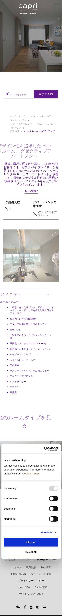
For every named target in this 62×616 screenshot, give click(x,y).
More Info (46, 532)
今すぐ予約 (46, 94)
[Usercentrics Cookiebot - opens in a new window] (44, 449)
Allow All (31, 542)
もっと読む (31, 191)
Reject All (31, 552)
